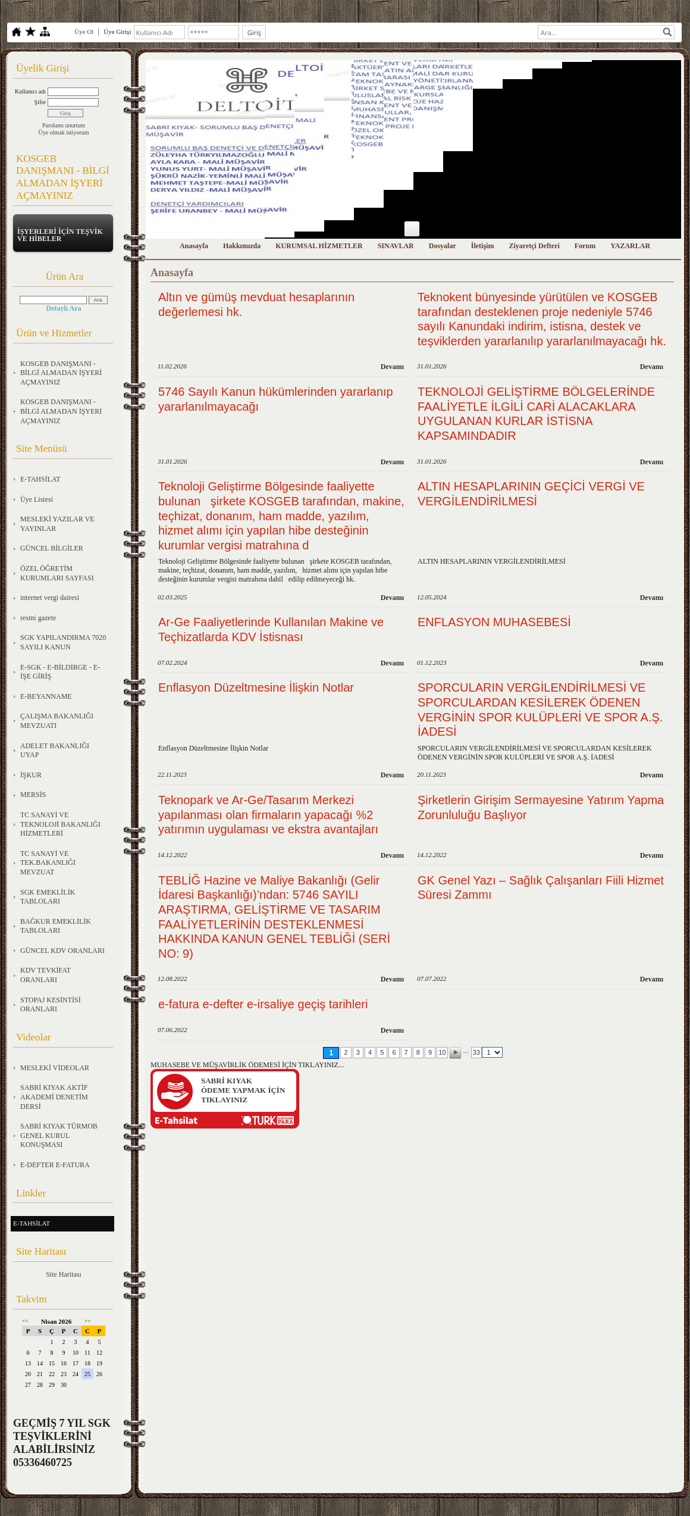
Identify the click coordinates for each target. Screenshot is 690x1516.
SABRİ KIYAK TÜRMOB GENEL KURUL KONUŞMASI (59, 1135)
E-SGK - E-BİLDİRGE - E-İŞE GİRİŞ (60, 672)
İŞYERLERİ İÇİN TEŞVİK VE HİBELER (60, 235)
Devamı (392, 366)
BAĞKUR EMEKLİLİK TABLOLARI (55, 926)
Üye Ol (83, 31)
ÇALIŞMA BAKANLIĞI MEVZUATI (56, 721)
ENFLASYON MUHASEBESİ (494, 622)
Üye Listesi (36, 499)
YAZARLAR (630, 246)
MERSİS (33, 794)
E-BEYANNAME (46, 696)
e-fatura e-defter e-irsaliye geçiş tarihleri (263, 1004)
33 (476, 1052)
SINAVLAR (396, 246)
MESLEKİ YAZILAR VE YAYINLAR (57, 524)
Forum (585, 246)
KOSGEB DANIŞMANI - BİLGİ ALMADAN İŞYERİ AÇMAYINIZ (61, 373)
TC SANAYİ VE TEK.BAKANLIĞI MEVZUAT (48, 862)
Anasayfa (194, 246)
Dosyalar (442, 246)
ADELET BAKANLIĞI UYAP (54, 750)
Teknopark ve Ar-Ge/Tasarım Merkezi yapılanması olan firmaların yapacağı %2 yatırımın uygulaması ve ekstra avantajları (268, 814)
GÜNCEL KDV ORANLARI (62, 950)
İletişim (482, 246)
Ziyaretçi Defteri (534, 246)
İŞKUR (31, 775)
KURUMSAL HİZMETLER (318, 246)
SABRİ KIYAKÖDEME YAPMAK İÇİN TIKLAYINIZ (243, 1090)
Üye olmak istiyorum (64, 132)
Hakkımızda (242, 246)
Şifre (40, 102)
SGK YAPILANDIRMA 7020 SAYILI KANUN (63, 642)
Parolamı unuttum (63, 125)
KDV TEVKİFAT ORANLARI (45, 975)
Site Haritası (63, 1274)
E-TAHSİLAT (40, 479)
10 (442, 1052)
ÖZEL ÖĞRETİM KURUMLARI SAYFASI (57, 573)
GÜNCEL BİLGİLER (51, 548)
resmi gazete (38, 618)
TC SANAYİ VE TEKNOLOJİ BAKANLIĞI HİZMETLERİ (60, 824)
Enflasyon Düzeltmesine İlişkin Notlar (256, 687)
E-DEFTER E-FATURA (55, 1165)
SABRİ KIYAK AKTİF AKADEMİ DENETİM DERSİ (54, 1096)
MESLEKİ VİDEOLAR (54, 1068)
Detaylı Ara (63, 308)
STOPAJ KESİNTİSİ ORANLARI (50, 1005)
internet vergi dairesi (49, 597)
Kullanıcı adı (30, 91)
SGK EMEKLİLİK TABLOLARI (47, 897)
